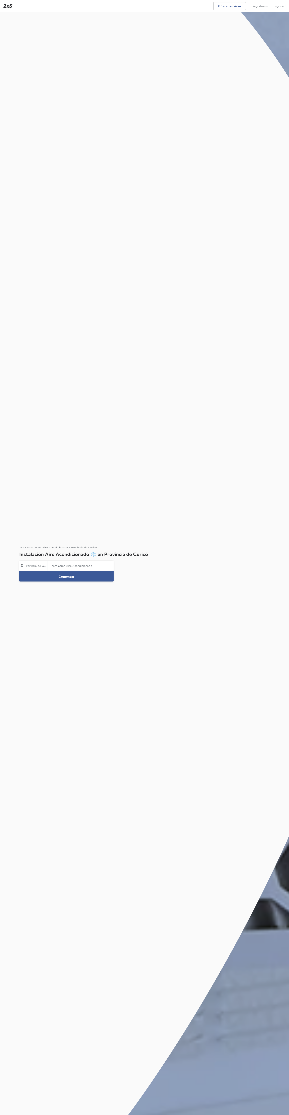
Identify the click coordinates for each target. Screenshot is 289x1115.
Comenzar (66, 576)
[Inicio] (7, 6)
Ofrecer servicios (229, 6)
